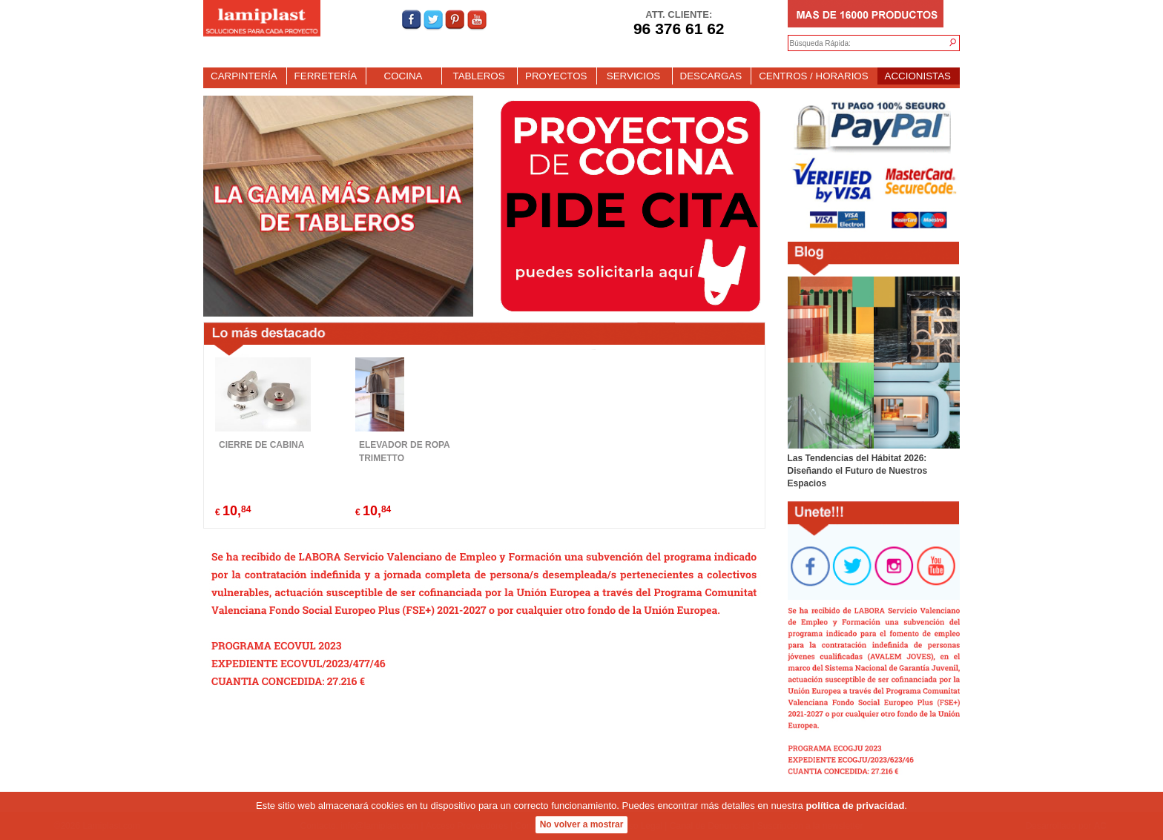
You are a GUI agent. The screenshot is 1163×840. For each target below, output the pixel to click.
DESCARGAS (711, 76)
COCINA (403, 76)
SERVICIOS (633, 76)
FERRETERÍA (325, 76)
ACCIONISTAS (918, 76)
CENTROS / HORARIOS (813, 76)
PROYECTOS (556, 76)
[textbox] (858, 43)
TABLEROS (478, 76)
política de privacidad (854, 807)
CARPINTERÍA (244, 76)
